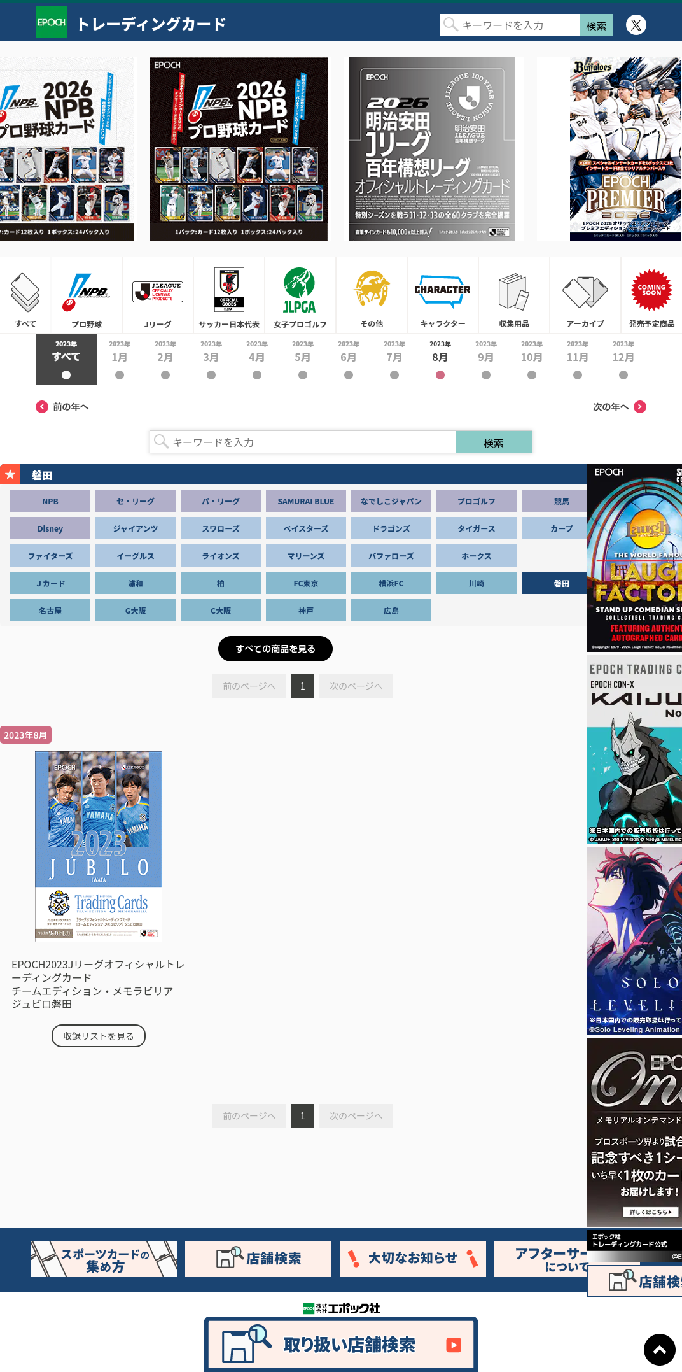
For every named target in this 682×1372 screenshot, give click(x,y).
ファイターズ (50, 555)
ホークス (476, 555)
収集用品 (514, 295)
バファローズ (391, 555)
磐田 (561, 582)
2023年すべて (66, 359)
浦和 (135, 582)
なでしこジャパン (391, 500)
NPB (50, 500)
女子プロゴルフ (300, 295)
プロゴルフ (476, 500)
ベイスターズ (305, 528)
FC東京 (306, 582)
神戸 (306, 610)
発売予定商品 (651, 295)
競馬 (561, 500)
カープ (561, 528)
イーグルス (135, 555)
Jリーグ (157, 295)
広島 (391, 610)
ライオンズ (221, 555)
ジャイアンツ (135, 528)
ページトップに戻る (660, 1350)
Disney (50, 528)
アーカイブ (585, 295)
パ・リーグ (221, 500)
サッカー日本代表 (229, 295)
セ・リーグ (135, 500)
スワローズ (220, 528)
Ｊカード (50, 582)
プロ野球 (86, 295)
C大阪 (221, 610)
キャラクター (442, 295)
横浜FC (391, 582)
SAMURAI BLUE (306, 500)
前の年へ (62, 406)
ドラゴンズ (391, 528)
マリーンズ (305, 555)
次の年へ (619, 406)
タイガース (476, 528)
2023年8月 (440, 359)
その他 (371, 295)
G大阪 (135, 610)
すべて (25, 295)
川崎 (476, 582)
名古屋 (50, 610)
